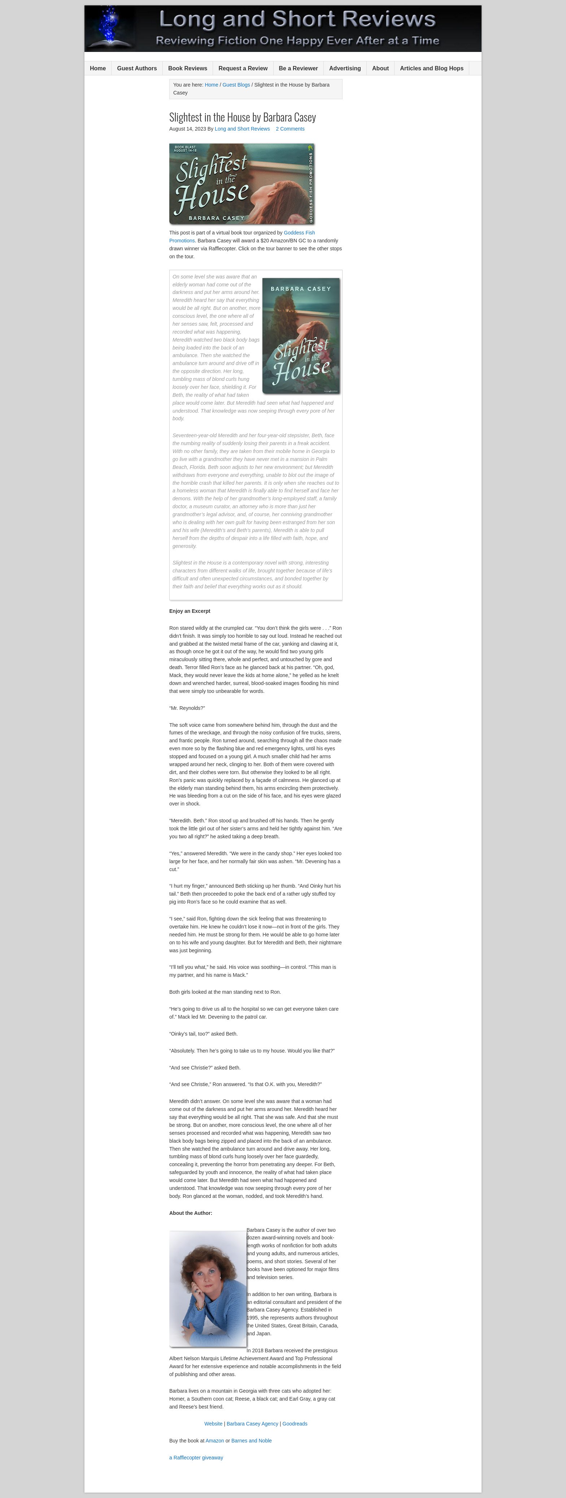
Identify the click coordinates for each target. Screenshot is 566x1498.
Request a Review (242, 68)
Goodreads (295, 1424)
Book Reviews (187, 68)
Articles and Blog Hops (431, 68)
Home (98, 68)
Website (213, 1424)
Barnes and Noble (251, 1441)
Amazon (214, 1441)
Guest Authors (137, 68)
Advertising (345, 68)
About (380, 68)
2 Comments (290, 129)
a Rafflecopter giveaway (196, 1457)
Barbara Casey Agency (253, 1424)
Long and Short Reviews (283, 28)
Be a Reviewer (298, 68)
